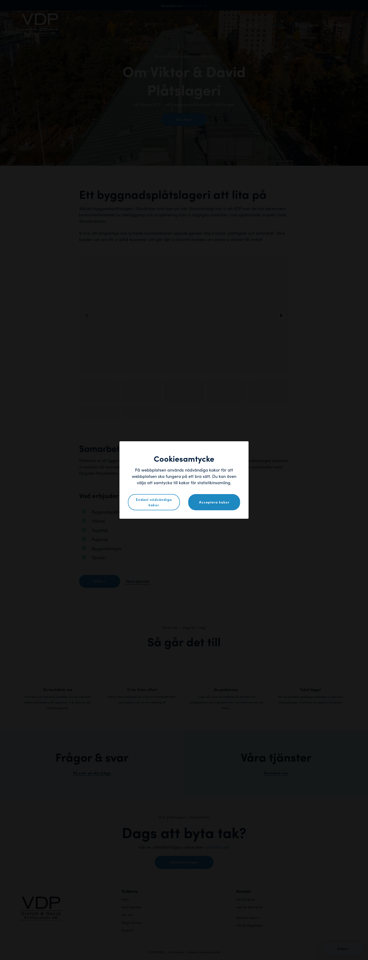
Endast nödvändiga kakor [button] (154, 502)
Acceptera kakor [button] (214, 501)
